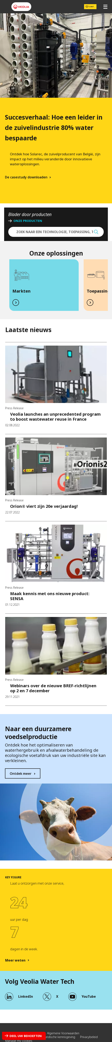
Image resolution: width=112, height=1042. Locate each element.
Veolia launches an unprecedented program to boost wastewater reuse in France (55, 416)
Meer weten (15, 960)
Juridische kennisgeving (59, 1037)
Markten (21, 291)
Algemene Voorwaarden (63, 1033)
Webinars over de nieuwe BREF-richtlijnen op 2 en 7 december (53, 688)
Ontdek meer (20, 773)
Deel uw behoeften (26, 1036)
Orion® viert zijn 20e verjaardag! (44, 506)
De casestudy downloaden (26, 177)
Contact (91, 6)
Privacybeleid (89, 1037)
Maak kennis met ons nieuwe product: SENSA (49, 596)
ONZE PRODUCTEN (27, 221)
